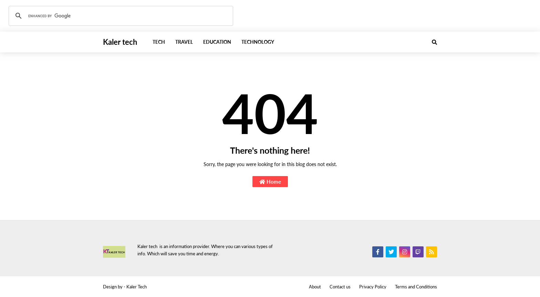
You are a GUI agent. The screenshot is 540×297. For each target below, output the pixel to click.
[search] (119, 16)
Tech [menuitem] (159, 42)
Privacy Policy (372, 286)
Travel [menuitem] (184, 42)
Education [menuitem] (217, 42)
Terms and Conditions (416, 286)
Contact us (340, 286)
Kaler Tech (136, 286)
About (315, 286)
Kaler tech (120, 42)
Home (270, 181)
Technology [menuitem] (257, 42)
